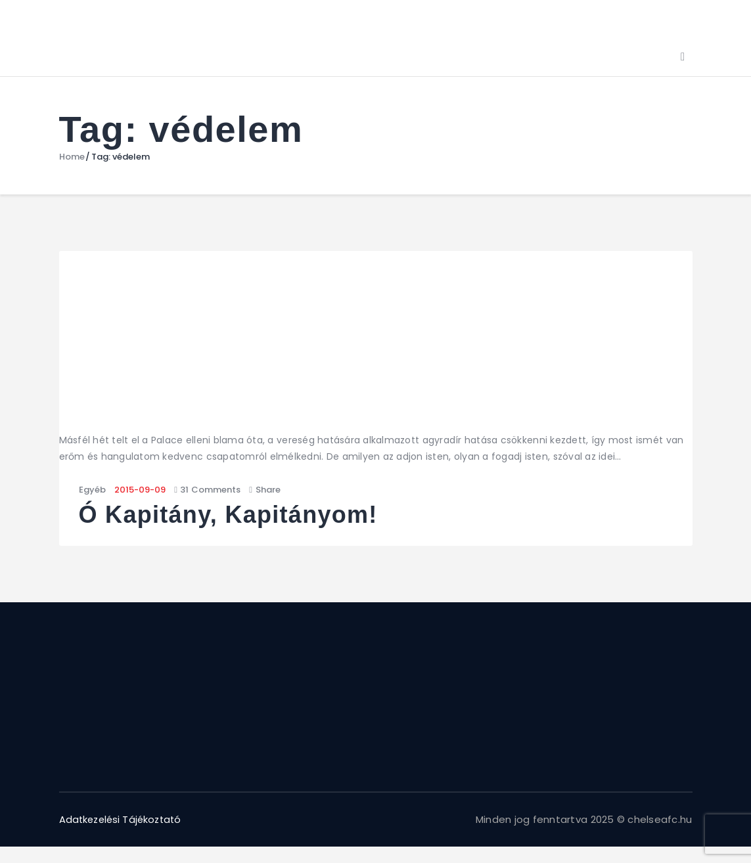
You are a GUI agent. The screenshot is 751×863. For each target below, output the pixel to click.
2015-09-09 (140, 489)
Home (72, 157)
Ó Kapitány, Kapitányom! (230, 515)
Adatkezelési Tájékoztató (124, 819)
